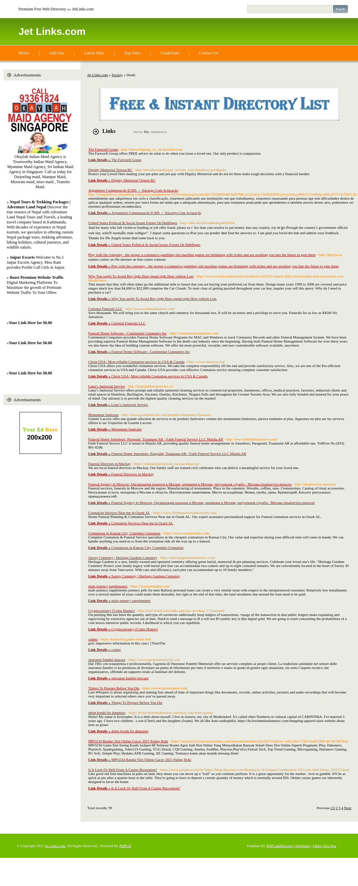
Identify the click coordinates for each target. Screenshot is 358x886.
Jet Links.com (52, 31)
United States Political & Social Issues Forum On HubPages (132, 223)
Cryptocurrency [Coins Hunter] (111, 611)
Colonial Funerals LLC (105, 309)
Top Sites (132, 52)
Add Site (56, 52)
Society (117, 75)
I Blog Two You (324, 846)
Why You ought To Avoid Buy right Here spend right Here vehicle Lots (141, 276)
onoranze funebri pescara (106, 660)
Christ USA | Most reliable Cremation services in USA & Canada (136, 362)
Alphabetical (158, 132)
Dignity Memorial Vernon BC (110, 170)
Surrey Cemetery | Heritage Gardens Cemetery (122, 558)
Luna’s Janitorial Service (106, 386)
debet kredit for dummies (106, 713)
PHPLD (125, 846)
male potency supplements (107, 586)
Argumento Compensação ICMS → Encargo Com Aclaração (133, 190)
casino (93, 639)
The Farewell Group (103, 149)
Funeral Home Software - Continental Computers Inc (127, 333)
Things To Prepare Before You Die (113, 688)
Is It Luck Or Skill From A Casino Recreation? (122, 770)
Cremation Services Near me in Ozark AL (119, 513)
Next (347, 808)
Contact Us (208, 52)
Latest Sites (94, 52)
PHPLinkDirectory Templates (288, 846)
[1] (332, 808)
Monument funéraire (103, 415)
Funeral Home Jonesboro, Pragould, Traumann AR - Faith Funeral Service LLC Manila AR (155, 439)
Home (23, 52)
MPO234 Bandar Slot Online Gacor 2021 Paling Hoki (128, 741)
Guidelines (169, 52)
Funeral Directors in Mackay (109, 464)
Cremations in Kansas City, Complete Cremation (124, 533)
